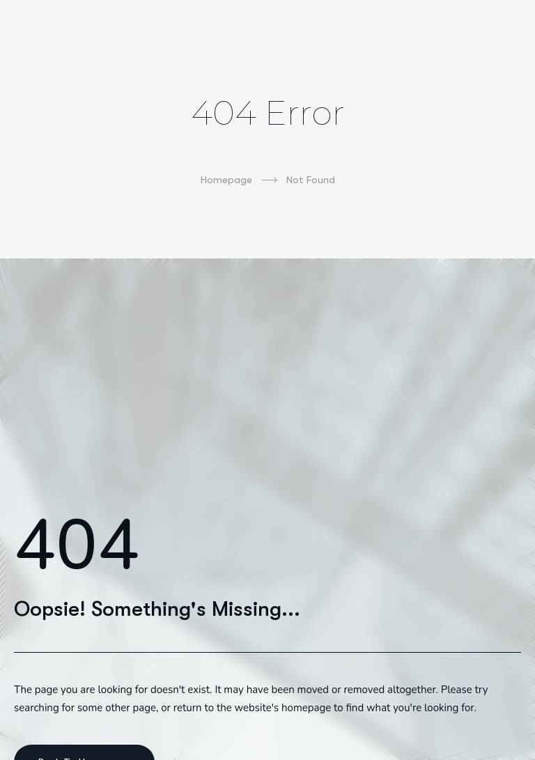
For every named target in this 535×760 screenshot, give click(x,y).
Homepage (239, 180)
